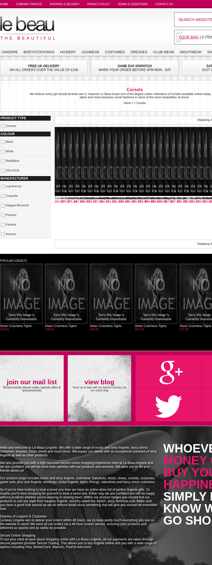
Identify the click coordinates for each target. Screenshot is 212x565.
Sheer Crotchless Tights (21, 297)
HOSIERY (68, 52)
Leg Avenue (13, 186)
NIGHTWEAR (190, 52)
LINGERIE (9, 52)
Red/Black (12, 160)
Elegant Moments (17, 205)
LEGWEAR (90, 52)
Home (127, 103)
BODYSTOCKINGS (38, 52)
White (9, 151)
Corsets (141, 103)
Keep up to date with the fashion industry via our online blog (99, 385)
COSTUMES (115, 52)
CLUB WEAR (163, 52)
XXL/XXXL (13, 170)
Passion (11, 214)
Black (9, 141)
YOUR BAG (189, 37)
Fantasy (11, 224)
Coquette (12, 195)
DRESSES (139, 52)
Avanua (11, 234)
